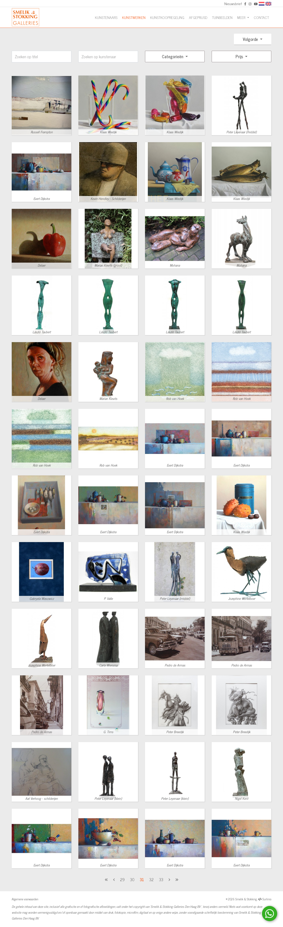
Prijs (240, 56)
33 (161, 879)
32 (151, 879)
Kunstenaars (106, 17)
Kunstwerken (133, 17)
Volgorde (251, 39)
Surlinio (266, 899)
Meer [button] (241, 17)
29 (122, 879)
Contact (261, 17)
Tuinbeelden (222, 17)
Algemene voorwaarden (25, 899)
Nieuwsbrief (233, 3)
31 (142, 879)
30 (132, 879)
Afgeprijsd (198, 17)
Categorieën (173, 56)
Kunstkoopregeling (167, 17)
